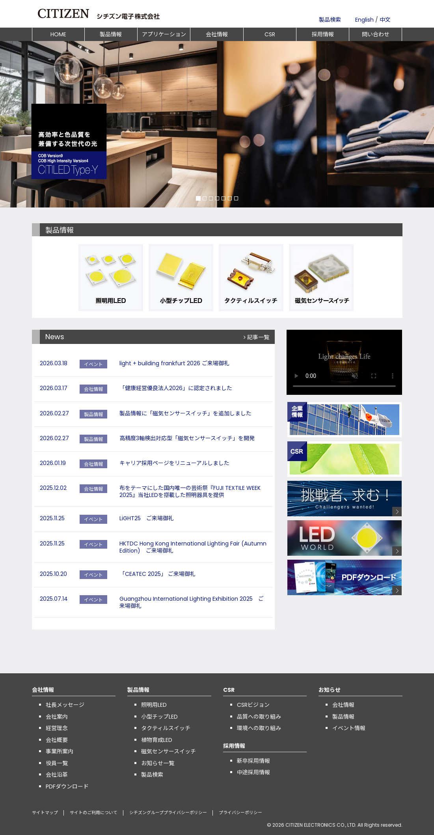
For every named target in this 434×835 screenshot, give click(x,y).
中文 (385, 20)
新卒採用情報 (253, 761)
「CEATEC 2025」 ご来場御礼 (157, 574)
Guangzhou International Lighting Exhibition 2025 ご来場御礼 (191, 602)
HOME (58, 34)
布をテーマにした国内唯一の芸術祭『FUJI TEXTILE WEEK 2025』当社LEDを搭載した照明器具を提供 (190, 491)
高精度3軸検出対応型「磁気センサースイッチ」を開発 (187, 438)
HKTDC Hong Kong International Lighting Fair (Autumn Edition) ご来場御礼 (192, 547)
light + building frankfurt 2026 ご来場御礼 (174, 363)
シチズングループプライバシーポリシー (168, 813)
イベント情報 (348, 728)
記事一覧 (256, 337)
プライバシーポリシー (240, 813)
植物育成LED (156, 740)
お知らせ (330, 690)
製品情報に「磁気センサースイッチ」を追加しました (185, 413)
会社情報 (217, 34)
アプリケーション (164, 34)
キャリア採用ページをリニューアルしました (174, 463)
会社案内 (57, 717)
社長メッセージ (65, 705)
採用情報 (323, 34)
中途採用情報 (253, 772)
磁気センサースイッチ (168, 751)
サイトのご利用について (93, 813)
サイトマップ (45, 813)
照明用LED (154, 705)
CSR (269, 34)
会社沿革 (57, 775)
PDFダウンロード (67, 786)
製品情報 (111, 34)
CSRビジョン (253, 705)
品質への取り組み (259, 717)
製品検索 (330, 20)
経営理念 (57, 728)
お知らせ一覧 (157, 763)
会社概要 (57, 740)
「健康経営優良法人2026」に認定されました (175, 388)
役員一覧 (57, 763)
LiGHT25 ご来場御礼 (146, 518)
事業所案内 (59, 751)
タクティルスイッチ (165, 728)
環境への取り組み (259, 728)
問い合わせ (375, 34)
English (364, 20)
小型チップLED (159, 717)
